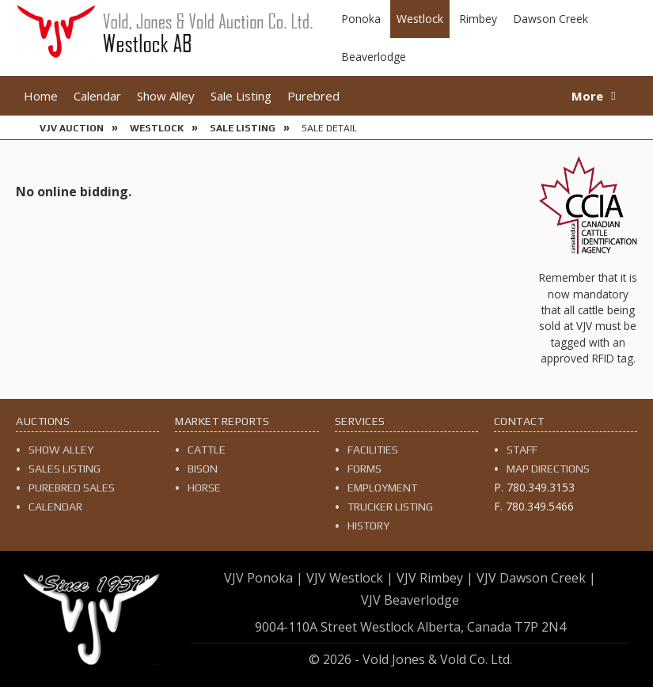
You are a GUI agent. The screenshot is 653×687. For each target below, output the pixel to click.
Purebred (313, 96)
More (587, 96)
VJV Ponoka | (263, 577)
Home (41, 96)
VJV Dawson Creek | (536, 577)
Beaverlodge (373, 56)
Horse (204, 487)
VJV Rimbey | (435, 577)
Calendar (97, 96)
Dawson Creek (550, 18)
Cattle (207, 449)
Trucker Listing (390, 506)
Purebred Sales (71, 487)
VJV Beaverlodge (410, 600)
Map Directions (548, 468)
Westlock (420, 18)
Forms (364, 468)
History (368, 525)
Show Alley (166, 96)
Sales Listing (64, 468)
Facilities (372, 449)
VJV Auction (72, 128)
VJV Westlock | (349, 577)
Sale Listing (241, 96)
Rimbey (478, 18)
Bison (203, 468)
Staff (522, 449)
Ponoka (361, 18)
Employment (382, 487)
